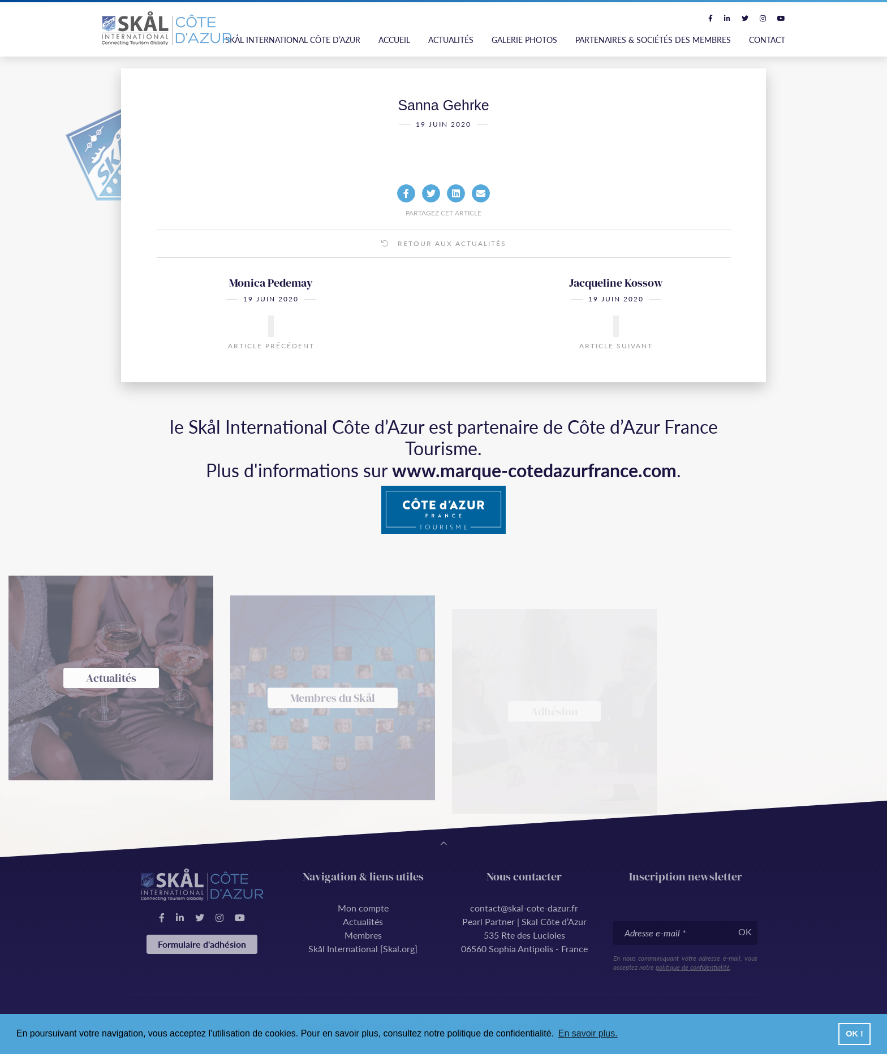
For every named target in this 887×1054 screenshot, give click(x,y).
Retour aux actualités (443, 263)
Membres (363, 935)
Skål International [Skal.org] (362, 948)
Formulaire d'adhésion (202, 944)
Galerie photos (524, 40)
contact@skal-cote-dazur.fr (524, 907)
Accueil (394, 40)
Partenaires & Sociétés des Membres (653, 40)
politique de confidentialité (693, 967)
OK (745, 931)
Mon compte (363, 907)
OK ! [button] (854, 1033)
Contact (767, 40)
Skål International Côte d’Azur (292, 40)
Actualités (450, 40)
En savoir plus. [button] (588, 1033)
